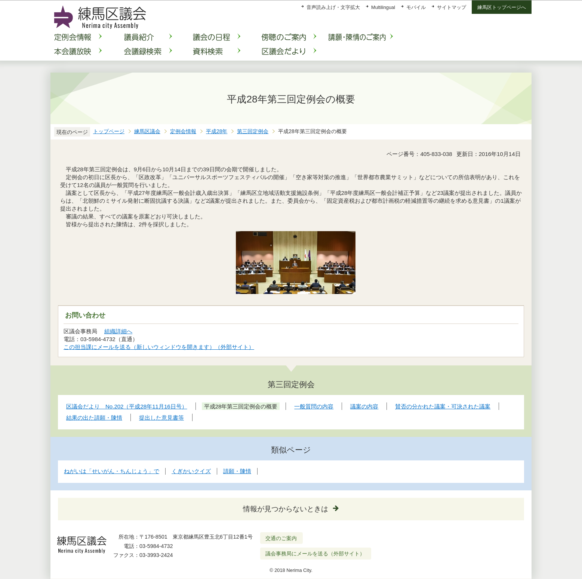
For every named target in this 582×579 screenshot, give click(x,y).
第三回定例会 (252, 131)
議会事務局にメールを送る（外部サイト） (315, 554)
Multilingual (383, 7)
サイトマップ (451, 7)
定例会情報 (183, 131)
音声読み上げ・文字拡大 (333, 7)
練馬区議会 (147, 131)
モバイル (416, 7)
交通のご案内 (281, 538)
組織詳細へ (118, 331)
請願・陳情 (237, 471)
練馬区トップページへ (501, 7)
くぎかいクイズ (191, 471)
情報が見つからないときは (285, 509)
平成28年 (216, 131)
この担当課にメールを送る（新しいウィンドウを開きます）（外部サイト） (159, 347)
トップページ (108, 131)
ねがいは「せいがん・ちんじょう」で (111, 471)
